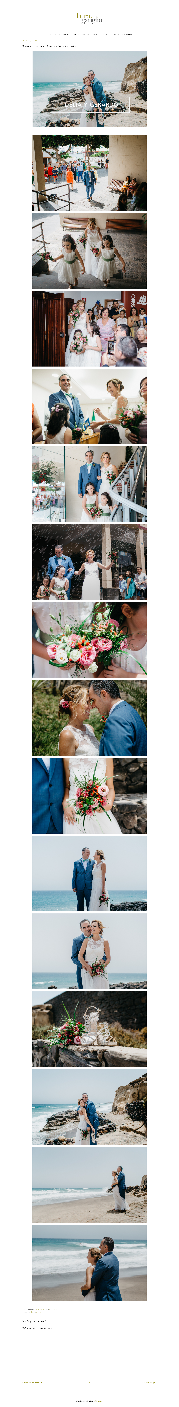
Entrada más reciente (32, 1382)
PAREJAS (66, 34)
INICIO (49, 34)
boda (33, 1312)
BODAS (57, 34)
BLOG (95, 34)
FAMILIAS (76, 34)
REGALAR (104, 34)
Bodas (38, 1312)
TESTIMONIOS (127, 34)
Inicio (91, 1382)
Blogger (98, 1401)
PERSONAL (86, 34)
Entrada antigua (149, 1382)
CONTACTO (115, 34)
